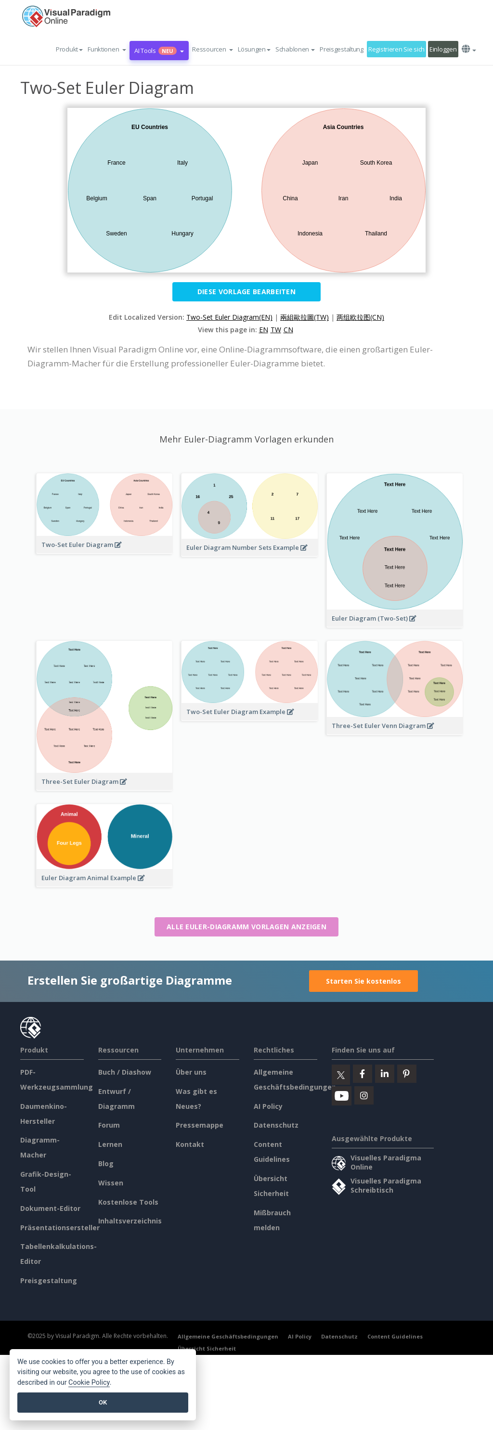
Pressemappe (199, 1125)
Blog (106, 1163)
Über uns (191, 1072)
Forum (109, 1125)
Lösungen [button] (254, 49)
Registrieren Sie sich (396, 49)
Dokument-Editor (50, 1208)
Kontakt (190, 1144)
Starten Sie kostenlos (363, 981)
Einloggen (442, 49)
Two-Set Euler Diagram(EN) (229, 317)
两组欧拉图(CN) (360, 317)
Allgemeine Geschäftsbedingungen (228, 1336)
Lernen (110, 1144)
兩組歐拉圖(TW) (304, 317)
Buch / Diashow (124, 1072)
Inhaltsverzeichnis (130, 1220)
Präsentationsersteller (60, 1227)
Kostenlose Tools (128, 1202)
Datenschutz (276, 1125)
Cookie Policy (89, 1382)
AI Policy (268, 1106)
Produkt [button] (69, 49)
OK (103, 1402)
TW (276, 329)
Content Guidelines (395, 1336)
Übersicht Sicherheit (207, 1348)
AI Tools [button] (159, 50)
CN (288, 329)
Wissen (110, 1182)
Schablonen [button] (295, 49)
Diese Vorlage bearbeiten (246, 291)
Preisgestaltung (341, 49)
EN (263, 329)
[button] (107, 49)
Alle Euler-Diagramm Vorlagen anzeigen (246, 926)
